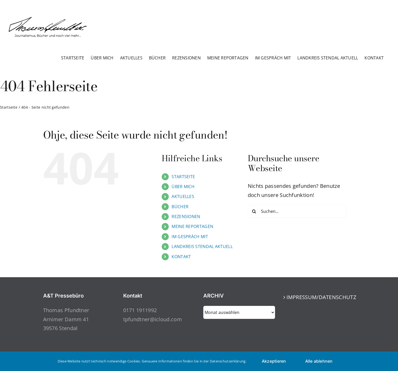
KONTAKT (181, 256)
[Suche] (254, 211)
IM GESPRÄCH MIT (190, 236)
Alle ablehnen (319, 361)
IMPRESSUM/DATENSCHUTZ (319, 297)
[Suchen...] (297, 211)
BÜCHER (180, 206)
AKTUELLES (183, 196)
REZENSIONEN (186, 216)
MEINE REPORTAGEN (192, 226)
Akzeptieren (274, 361)
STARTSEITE (183, 177)
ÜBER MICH (183, 186)
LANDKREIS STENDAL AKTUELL (202, 246)
